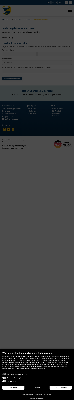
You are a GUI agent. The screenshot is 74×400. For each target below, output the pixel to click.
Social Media (11, 378)
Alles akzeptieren (60, 387)
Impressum (25, 394)
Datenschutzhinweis (36, 394)
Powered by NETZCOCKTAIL (37, 398)
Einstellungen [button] (48, 394)
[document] (37, 362)
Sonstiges (10, 381)
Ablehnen (13, 387)
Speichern (37, 387)
